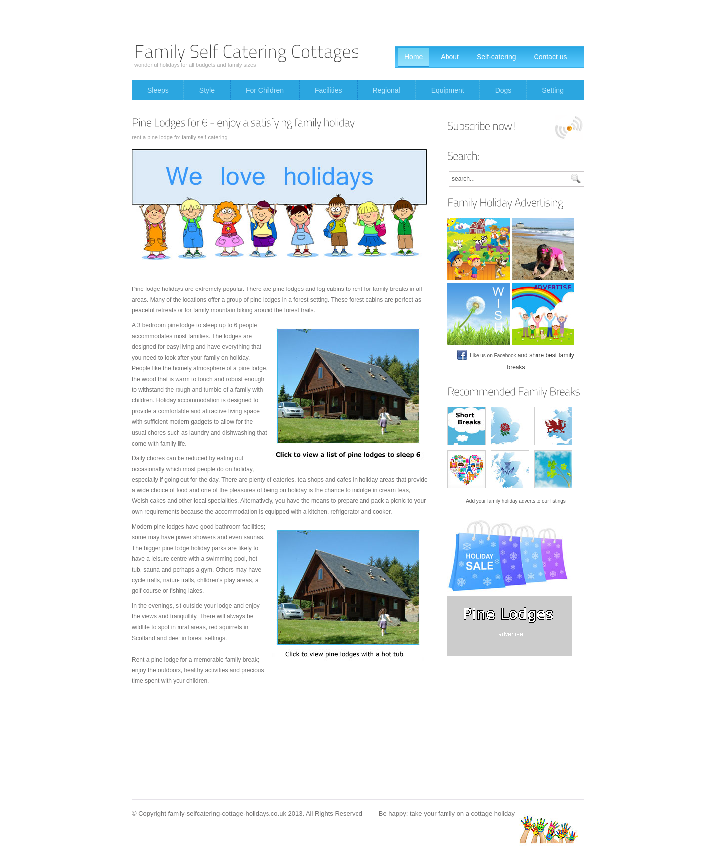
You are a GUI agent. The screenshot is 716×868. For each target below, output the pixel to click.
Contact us (550, 57)
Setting (553, 90)
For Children (265, 90)
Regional (386, 90)
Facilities (328, 90)
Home (413, 57)
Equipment (447, 90)
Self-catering (496, 57)
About (450, 57)
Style (207, 90)
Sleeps (158, 90)
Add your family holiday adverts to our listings (516, 501)
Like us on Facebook (486, 355)
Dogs (503, 90)
